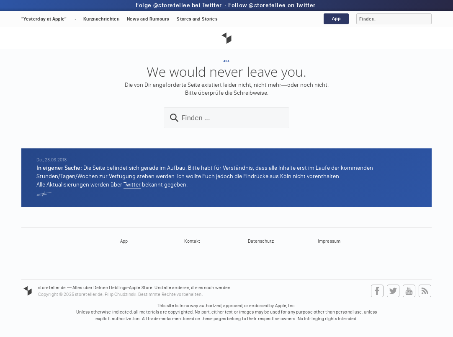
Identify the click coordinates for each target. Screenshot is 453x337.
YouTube (409, 291)
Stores (197, 19)
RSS (425, 291)
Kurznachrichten (101, 19)
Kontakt (192, 241)
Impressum (329, 241)
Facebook (377, 291)
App (336, 18)
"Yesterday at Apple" (44, 19)
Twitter (211, 5)
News (148, 19)
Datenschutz (261, 241)
